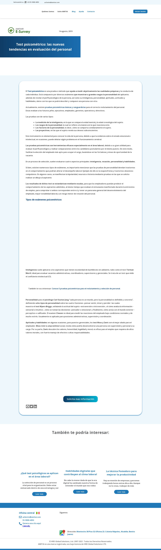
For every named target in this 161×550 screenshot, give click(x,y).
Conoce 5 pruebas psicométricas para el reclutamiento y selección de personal (86, 288)
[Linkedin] (35, 406)
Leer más (39, 494)
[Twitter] (31, 406)
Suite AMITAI (62, 11)
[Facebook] (27, 406)
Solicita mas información (80, 399)
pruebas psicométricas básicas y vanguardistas (65, 107)
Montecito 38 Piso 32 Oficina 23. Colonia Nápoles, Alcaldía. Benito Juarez (101, 532)
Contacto (91, 11)
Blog (73, 11)
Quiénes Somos (48, 11)
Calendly (26, 526)
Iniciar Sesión (140, 11)
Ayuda (81, 11)
